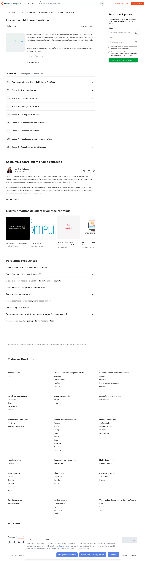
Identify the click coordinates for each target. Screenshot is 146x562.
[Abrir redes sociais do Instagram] (94, 171)
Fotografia (57, 403)
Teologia (56, 386)
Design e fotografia (61, 396)
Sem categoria (14, 523)
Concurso (56, 423)
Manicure (11, 483)
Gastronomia (12, 406)
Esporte (56, 507)
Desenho (56, 480)
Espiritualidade (59, 379)
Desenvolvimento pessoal (109, 383)
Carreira (102, 376)
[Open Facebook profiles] (9, 542)
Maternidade (104, 399)
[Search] (102, 3)
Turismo (11, 463)
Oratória (102, 386)
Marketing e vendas (107, 460)
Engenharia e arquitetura (18, 419)
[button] (48, 82)
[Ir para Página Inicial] (11, 3)
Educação (57, 430)
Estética (11, 480)
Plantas (102, 480)
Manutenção (58, 463)
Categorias (31, 3)
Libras (55, 440)
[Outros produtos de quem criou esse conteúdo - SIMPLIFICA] (43, 232)
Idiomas (56, 436)
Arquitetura (12, 423)
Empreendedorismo (106, 426)
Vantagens (25, 73)
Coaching (102, 379)
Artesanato (57, 476)
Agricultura (103, 476)
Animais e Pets (14, 373)
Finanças (102, 430)
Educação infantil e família (110, 396)
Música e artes (59, 473)
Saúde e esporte (60, 500)
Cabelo (10, 476)
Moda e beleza (14, 473)
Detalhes (38, 73)
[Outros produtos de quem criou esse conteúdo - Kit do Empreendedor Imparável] (94, 232)
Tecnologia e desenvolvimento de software (117, 500)
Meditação (57, 383)
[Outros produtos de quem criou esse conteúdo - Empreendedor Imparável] (18, 232)
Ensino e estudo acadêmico (64, 419)
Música (56, 483)
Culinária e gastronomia (17, 396)
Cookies (134, 555)
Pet (9, 376)
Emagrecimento (59, 503)
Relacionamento (14, 503)
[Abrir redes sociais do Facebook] (84, 171)
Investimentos (104, 433)
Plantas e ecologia (107, 473)
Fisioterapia (57, 510)
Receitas (11, 410)
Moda (10, 490)
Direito (56, 426)
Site (100, 510)
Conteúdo (11, 73)
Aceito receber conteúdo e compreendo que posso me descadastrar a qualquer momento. (124, 47)
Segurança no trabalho (16, 426)
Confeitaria (12, 399)
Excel (101, 503)
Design (56, 399)
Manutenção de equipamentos (65, 460)
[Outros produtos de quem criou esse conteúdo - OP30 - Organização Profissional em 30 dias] (68, 232)
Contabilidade (104, 423)
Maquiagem (12, 487)
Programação (104, 507)
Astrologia (57, 376)
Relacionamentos (15, 500)
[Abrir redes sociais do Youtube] (89, 171)
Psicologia (57, 450)
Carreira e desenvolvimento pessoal (114, 373)
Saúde (55, 514)
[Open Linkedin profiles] (19, 542)
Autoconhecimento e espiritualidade (68, 373)
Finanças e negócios (107, 419)
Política (56, 447)
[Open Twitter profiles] (14, 542)
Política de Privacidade (128, 55)
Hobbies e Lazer (14, 460)
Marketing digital (105, 463)
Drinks (10, 403)
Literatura (57, 443)
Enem (55, 433)
